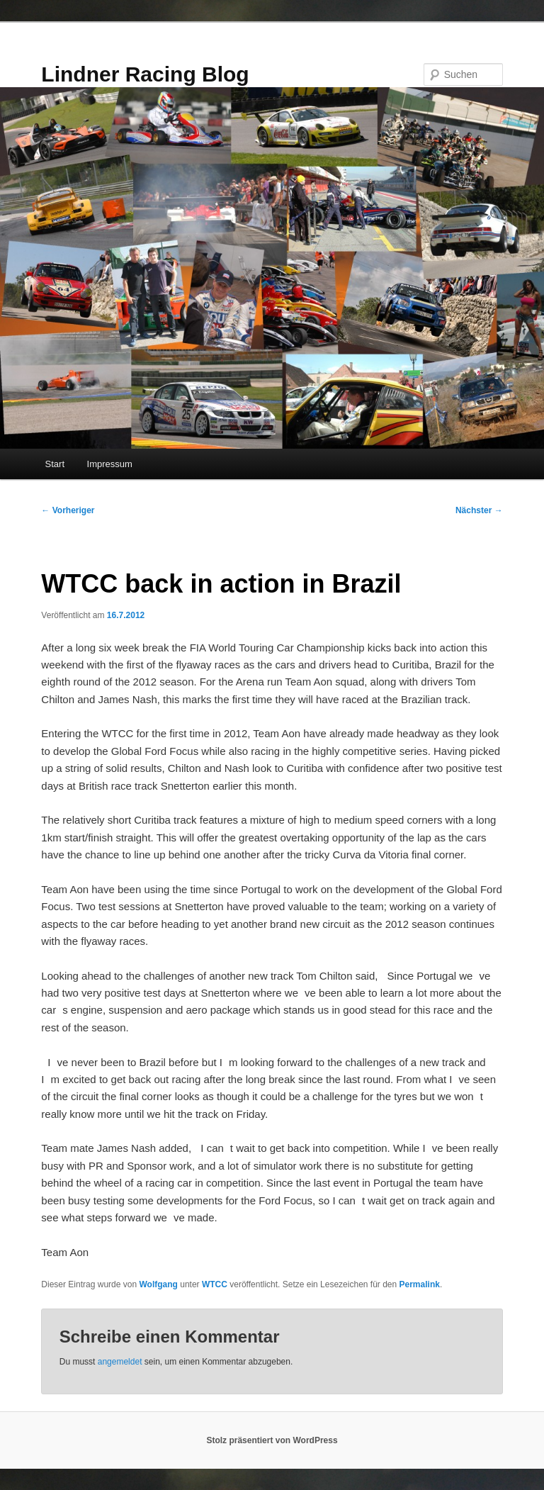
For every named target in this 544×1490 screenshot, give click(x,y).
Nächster (479, 510)
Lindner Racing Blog (145, 74)
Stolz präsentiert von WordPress (271, 1440)
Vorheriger (67, 510)
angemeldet (120, 1362)
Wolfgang (158, 1284)
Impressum (109, 464)
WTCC (214, 1284)
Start (54, 464)
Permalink (420, 1284)
